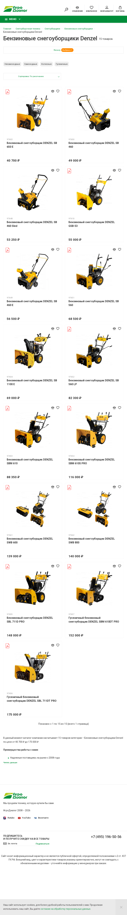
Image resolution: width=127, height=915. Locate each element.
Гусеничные (62, 66)
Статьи (70, 850)
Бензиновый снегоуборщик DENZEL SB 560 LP (94, 384)
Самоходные (30, 66)
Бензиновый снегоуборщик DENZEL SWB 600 (30, 542)
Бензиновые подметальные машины (101, 858)
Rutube (8, 820)
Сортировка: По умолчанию (31, 78)
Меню (10, 21)
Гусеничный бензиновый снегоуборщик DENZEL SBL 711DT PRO (31, 700)
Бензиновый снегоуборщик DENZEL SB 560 (94, 305)
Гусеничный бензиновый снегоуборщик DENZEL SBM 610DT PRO (94, 621)
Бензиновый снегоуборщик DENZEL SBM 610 (30, 463)
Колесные (46, 66)
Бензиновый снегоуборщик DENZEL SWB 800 (92, 542)
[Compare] (77, 9)
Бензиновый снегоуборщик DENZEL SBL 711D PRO (30, 621)
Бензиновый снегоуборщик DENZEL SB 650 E (32, 146)
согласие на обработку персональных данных (65, 909)
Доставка (71, 836)
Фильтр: (63, 52)
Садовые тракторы (103, 803)
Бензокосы (99, 824)
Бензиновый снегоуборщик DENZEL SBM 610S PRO (92, 463)
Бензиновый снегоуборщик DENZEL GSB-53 (92, 225)
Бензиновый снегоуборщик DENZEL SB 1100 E (32, 384)
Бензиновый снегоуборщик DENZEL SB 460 (94, 146)
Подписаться (41, 889)
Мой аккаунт (106, 9)
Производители (74, 832)
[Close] (121, 907)
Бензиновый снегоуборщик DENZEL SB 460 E (32, 305)
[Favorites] (91, 9)
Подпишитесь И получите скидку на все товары (26, 883)
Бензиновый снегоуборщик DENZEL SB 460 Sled (32, 225)
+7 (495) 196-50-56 (103, 882)
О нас (69, 803)
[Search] (66, 10)
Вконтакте (42, 820)
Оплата (70, 841)
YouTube (24, 820)
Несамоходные (12, 66)
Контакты (71, 846)
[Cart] (120, 9)
